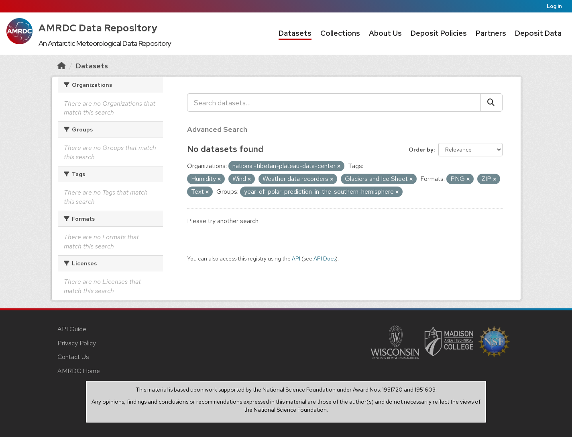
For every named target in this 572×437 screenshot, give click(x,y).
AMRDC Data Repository (98, 28)
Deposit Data (538, 33)
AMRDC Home (78, 371)
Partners (491, 33)
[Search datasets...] (334, 102)
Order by (421, 149)
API (296, 258)
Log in (554, 6)
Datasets (295, 33)
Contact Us (73, 357)
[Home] (61, 65)
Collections (340, 33)
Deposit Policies (439, 33)
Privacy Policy (76, 343)
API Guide (71, 329)
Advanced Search (217, 129)
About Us (385, 33)
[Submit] (491, 102)
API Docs (324, 258)
